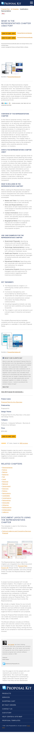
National (5, 484)
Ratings (4, 472)
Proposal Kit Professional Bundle (24, 37)
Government (6, 486)
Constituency (6, 498)
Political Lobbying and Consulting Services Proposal (16, 532)
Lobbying (5, 512)
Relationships (6, 507)
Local (4, 479)
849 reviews (24, 443)
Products (6, 693)
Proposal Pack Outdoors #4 (14, 352)
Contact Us (7, 709)
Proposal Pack (5, 9)
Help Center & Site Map (12, 716)
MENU (31, 2)
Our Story (6, 713)
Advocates (5, 503)
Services (6, 697)
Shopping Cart (8, 701)
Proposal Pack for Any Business (24, 33)
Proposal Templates (11, 720)
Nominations (6, 493)
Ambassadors (6, 510)
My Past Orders (9, 705)
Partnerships (6, 500)
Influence (5, 505)
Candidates (6, 496)
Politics (4, 491)
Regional (5, 482)
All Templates (15, 9)
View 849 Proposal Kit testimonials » (12, 392)
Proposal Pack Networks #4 (14, 76)
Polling (4, 470)
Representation (7, 467)
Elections (5, 489)
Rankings (5, 475)
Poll (3, 477)
